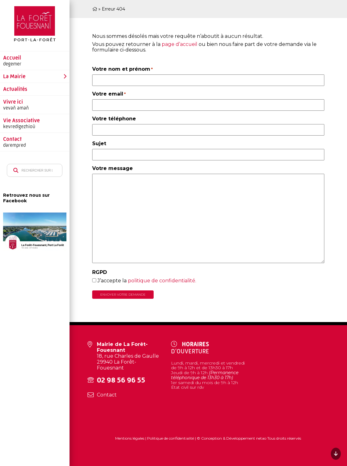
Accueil (12, 58)
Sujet (99, 143)
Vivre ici (13, 102)
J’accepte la (146, 281)
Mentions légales (130, 438)
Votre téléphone (114, 119)
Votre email (109, 94)
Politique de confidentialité (170, 438)
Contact (12, 139)
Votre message (112, 168)
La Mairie (14, 76)
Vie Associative (21, 120)
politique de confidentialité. (162, 281)
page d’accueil (180, 44)
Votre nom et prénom (122, 69)
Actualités (15, 89)
